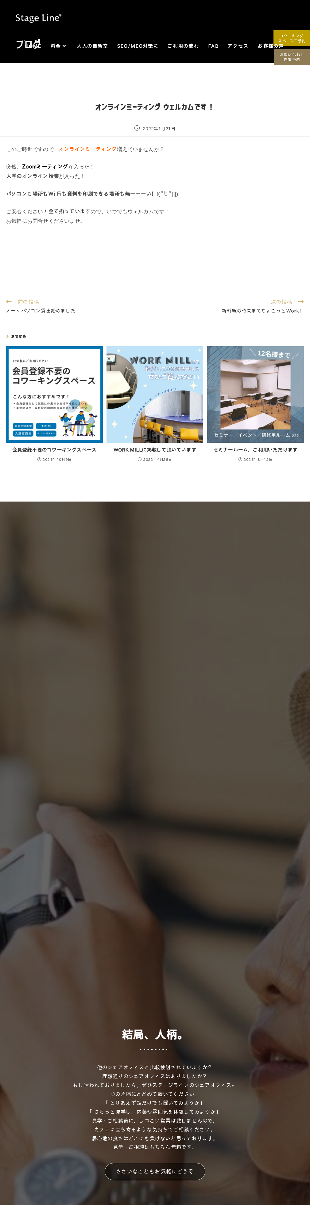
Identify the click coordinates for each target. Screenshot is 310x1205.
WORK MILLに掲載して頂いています (155, 449)
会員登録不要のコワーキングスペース (54, 449)
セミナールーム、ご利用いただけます (255, 449)
